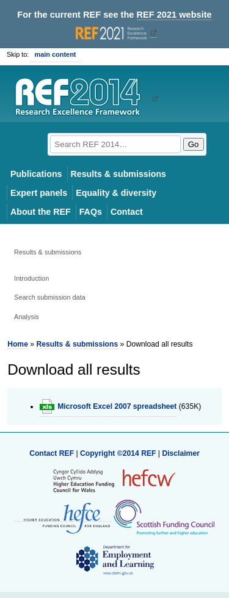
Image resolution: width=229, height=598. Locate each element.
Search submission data (49, 297)
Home (17, 344)
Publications (36, 174)
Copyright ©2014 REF (119, 453)
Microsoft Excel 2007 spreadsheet (116, 406)
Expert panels (38, 193)
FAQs (90, 212)
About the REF (40, 212)
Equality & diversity (116, 193)
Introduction (31, 278)
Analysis (26, 316)
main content (55, 54)
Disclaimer (181, 453)
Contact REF (51, 453)
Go (193, 144)
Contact (127, 212)
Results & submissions (118, 174)
